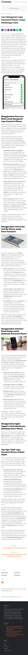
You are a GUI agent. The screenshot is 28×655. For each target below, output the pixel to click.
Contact (6, 648)
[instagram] (17, 2)
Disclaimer (6, 646)
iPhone (16, 257)
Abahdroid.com (5, 34)
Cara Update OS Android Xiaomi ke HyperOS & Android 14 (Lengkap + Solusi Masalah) (14, 628)
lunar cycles (17, 589)
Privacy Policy (7, 650)
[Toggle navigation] (25, 2)
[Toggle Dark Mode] (20, 2)
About (5, 644)
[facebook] (15, 2)
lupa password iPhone (13, 69)
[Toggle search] (23, 2)
